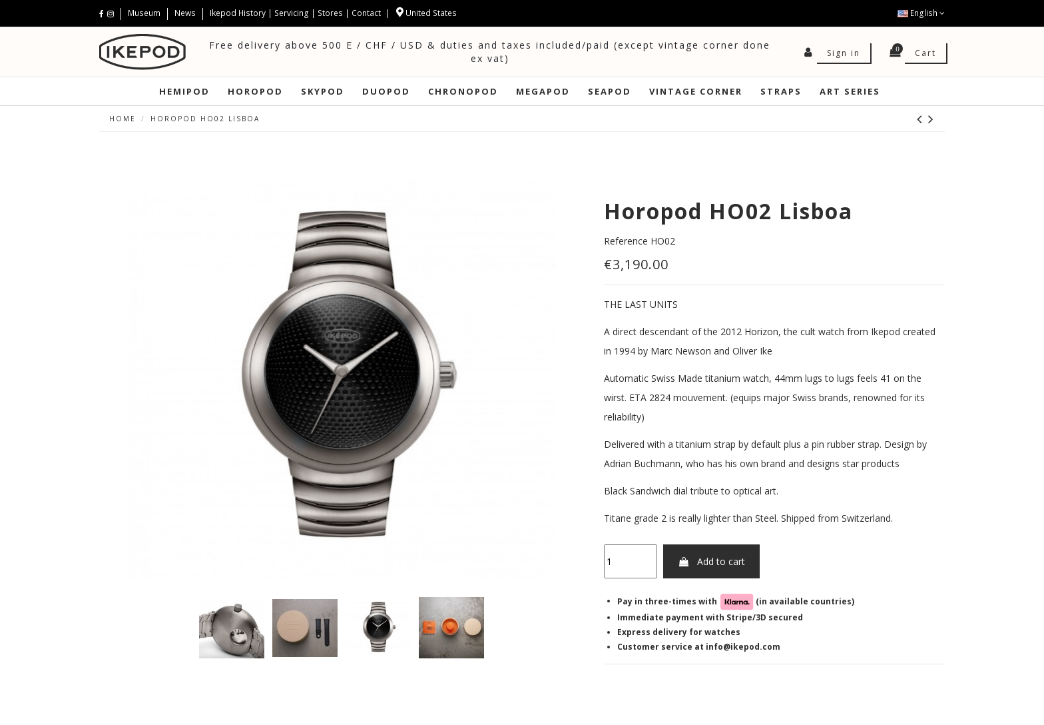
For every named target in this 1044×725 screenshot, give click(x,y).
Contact (366, 13)
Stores (330, 13)
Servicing (291, 13)
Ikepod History (239, 13)
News (185, 13)
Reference (626, 241)
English (921, 13)
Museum (145, 13)
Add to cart (711, 561)
